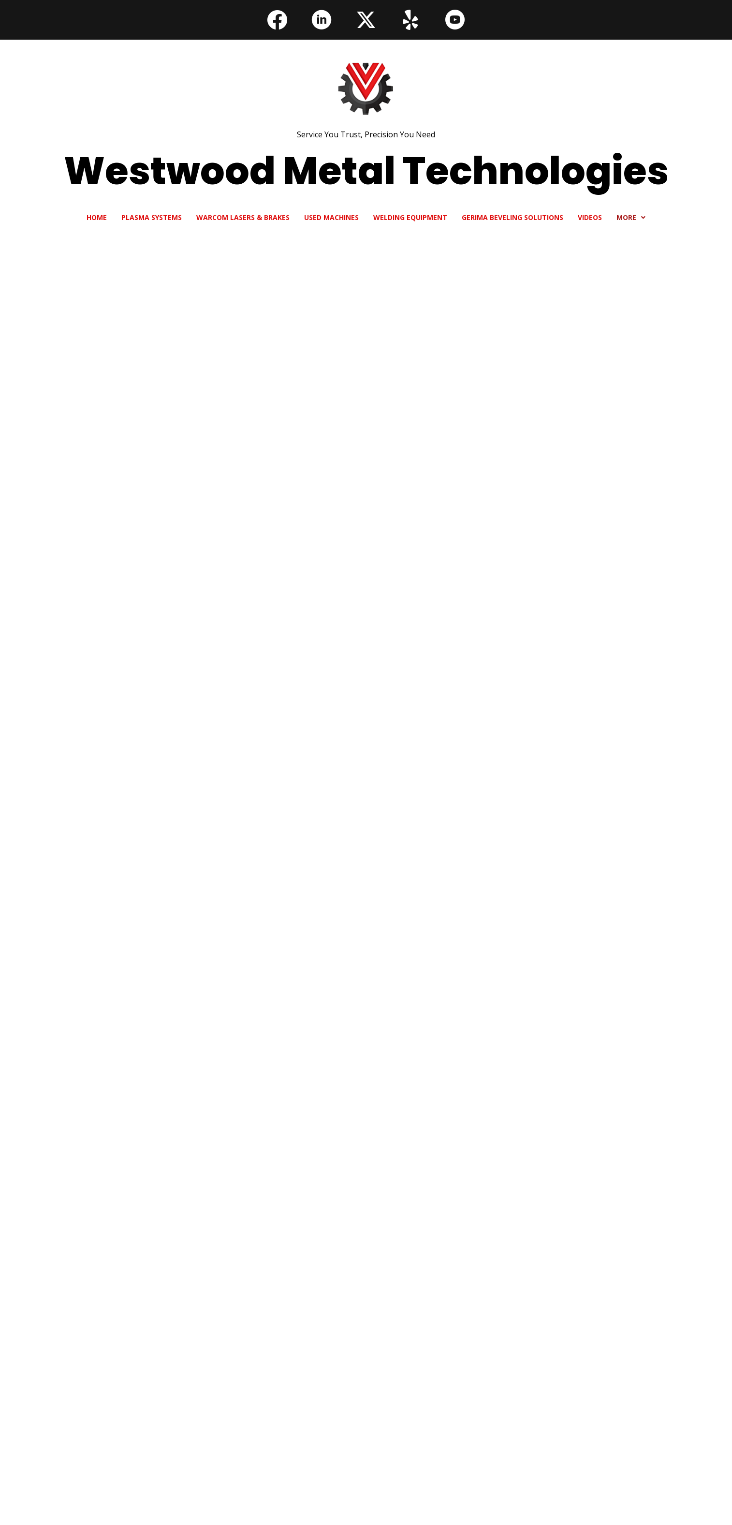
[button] (277, 20)
